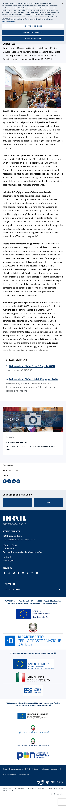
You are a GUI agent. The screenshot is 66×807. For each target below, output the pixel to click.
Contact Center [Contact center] (10, 545)
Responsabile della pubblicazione (13, 769)
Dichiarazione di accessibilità (50, 769)
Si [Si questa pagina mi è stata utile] (17, 502)
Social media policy (57, 794)
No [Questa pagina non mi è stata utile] (48, 502)
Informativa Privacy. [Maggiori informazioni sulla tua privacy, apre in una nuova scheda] (9, 20)
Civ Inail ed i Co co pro (16, 442)
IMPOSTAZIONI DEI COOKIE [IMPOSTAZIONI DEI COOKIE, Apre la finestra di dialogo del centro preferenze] (33, 25)
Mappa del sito (24, 774)
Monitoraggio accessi (10, 774)
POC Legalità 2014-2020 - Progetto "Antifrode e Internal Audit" (32, 653)
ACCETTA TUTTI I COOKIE (33, 38)
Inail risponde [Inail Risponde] (7, 557)
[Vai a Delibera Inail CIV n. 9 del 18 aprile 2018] (33, 366)
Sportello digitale (8, 560)
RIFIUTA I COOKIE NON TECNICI (33, 31)
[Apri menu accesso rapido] (33, 589)
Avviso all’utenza (32, 769)
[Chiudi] (62, 2)
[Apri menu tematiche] (33, 584)
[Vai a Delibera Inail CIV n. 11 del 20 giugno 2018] (33, 379)
